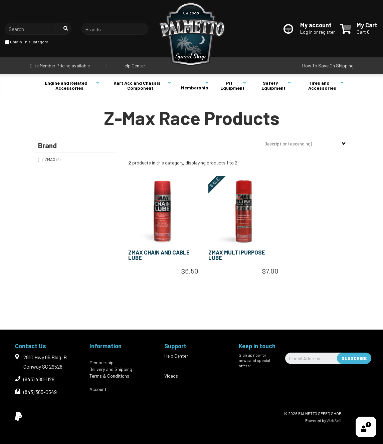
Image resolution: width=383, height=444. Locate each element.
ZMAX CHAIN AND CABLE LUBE (159, 255)
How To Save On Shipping (328, 65)
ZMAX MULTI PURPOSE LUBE (236, 255)
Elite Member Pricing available (60, 65)
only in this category (26, 42)
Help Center (133, 65)
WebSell (334, 420)
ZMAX (50, 159)
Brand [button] (47, 145)
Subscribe (354, 358)
